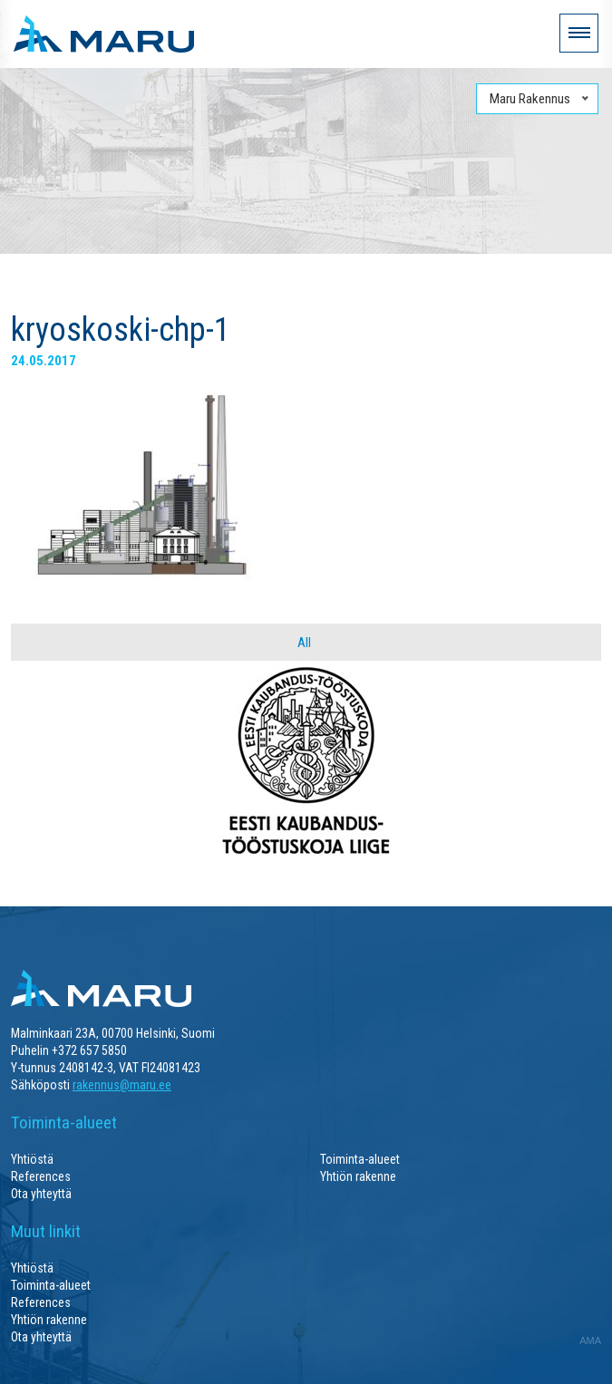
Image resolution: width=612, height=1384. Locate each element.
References (41, 1176)
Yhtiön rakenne (358, 1176)
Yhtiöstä (32, 1159)
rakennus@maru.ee (122, 1085)
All (304, 642)
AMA (590, 1340)
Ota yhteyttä (41, 1193)
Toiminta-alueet (360, 1159)
